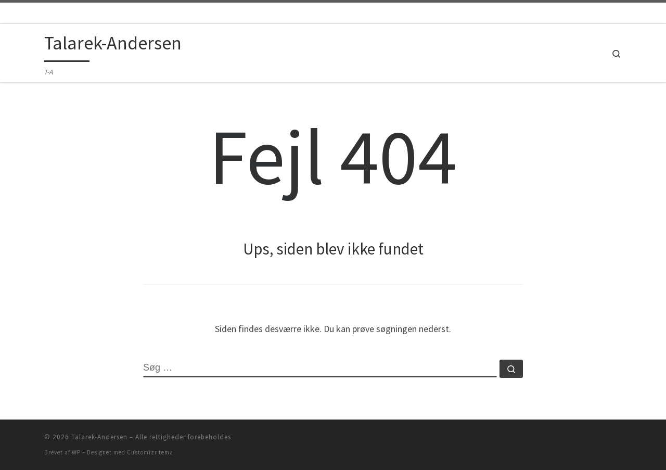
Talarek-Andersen (99, 437)
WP (76, 452)
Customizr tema (150, 452)
